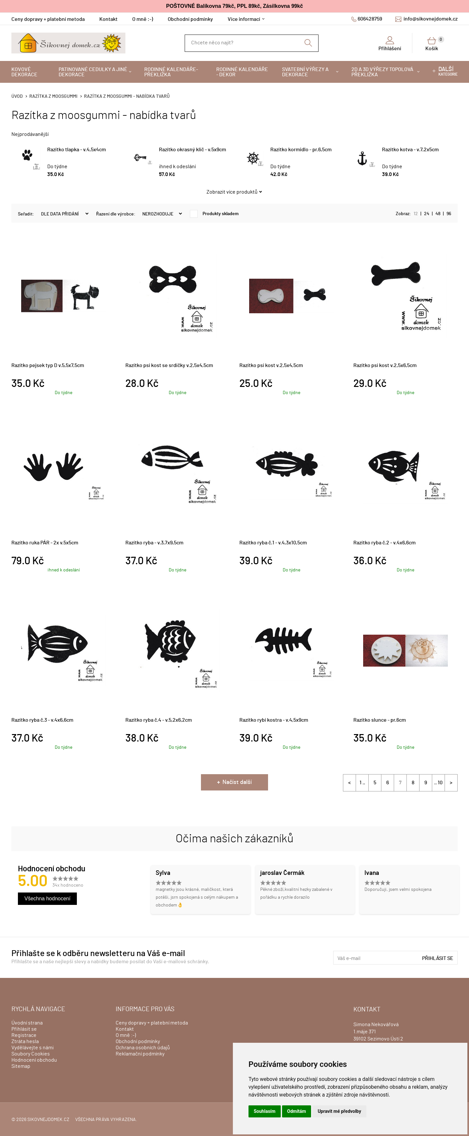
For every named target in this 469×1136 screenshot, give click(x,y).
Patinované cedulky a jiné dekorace (93, 72)
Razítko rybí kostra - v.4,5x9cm (273, 720)
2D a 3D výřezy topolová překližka (382, 72)
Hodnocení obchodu (34, 1060)
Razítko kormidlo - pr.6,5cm (301, 149)
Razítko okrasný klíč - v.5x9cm (192, 149)
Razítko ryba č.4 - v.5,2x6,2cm (158, 720)
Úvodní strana (27, 1022)
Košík (434, 43)
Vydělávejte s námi (32, 1047)
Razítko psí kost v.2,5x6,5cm (385, 365)
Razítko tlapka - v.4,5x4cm (76, 149)
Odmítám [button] (296, 1111)
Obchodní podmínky (190, 19)
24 (426, 214)
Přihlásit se (437, 958)
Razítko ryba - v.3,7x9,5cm (154, 542)
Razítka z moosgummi (53, 96)
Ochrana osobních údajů (143, 1047)
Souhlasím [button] (265, 1111)
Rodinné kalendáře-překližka (171, 72)
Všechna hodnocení (47, 898)
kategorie (448, 71)
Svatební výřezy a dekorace (305, 72)
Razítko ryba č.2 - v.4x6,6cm (384, 542)
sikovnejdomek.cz (48, 1119)
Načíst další (237, 782)
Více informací (244, 19)
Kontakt (108, 19)
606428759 (370, 19)
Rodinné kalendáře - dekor (242, 72)
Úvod (17, 96)
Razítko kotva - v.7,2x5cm (410, 149)
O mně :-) (142, 19)
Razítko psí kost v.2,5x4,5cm (271, 365)
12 (416, 214)
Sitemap (20, 1066)
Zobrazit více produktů (232, 192)
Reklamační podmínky (140, 1053)
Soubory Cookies (30, 1053)
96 (449, 214)
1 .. (362, 782)
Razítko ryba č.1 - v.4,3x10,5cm (273, 542)
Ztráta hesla (25, 1041)
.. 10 (438, 782)
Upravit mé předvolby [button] (339, 1111)
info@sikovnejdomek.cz (431, 19)
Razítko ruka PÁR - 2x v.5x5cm (44, 542)
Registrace (23, 1035)
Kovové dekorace (24, 72)
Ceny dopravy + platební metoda (48, 19)
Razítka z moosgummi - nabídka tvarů (127, 96)
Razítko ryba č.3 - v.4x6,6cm (42, 720)
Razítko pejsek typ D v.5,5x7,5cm (47, 365)
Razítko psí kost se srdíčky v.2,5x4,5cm (169, 365)
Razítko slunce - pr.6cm (379, 720)
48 (437, 214)
